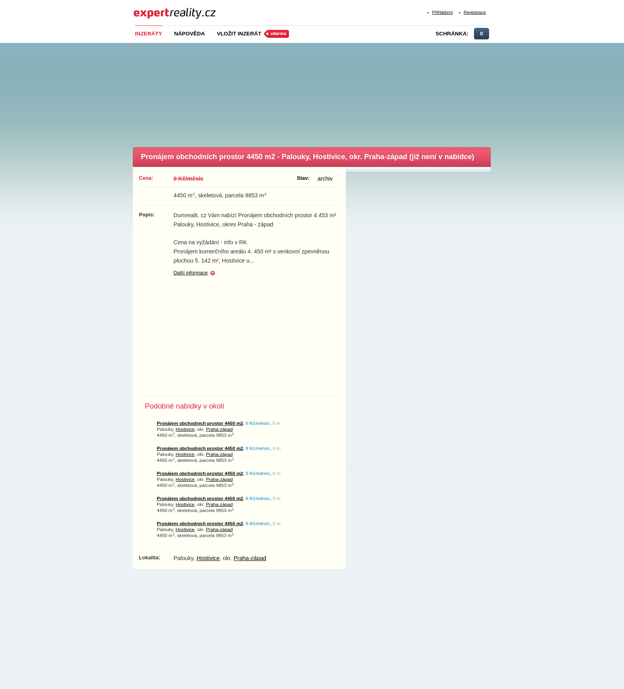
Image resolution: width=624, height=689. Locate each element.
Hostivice (185, 429)
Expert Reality (148, 9)
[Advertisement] (325, 92)
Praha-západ (219, 429)
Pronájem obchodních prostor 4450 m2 (200, 423)
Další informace (191, 273)
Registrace (475, 12)
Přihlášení (442, 12)
